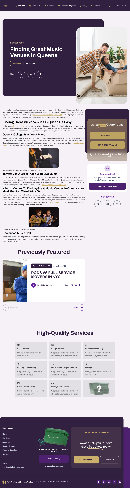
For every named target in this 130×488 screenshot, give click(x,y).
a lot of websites (18, 126)
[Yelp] (97, 203)
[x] (72, 285)
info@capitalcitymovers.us (107, 186)
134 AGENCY (64, 482)
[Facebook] (40, 74)
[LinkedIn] (119, 482)
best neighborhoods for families (54, 185)
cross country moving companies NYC (47, 115)
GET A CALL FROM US (107, 145)
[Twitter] (21, 74)
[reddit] (76, 285)
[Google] (117, 203)
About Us (6, 442)
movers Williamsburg (56, 202)
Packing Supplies (9, 450)
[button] (20, 5)
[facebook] (80, 285)
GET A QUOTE (107, 135)
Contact (5, 454)
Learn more (109, 460)
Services (21, 6)
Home (4, 434)
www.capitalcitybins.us (53, 466)
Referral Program (9, 446)
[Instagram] (31, 74)
